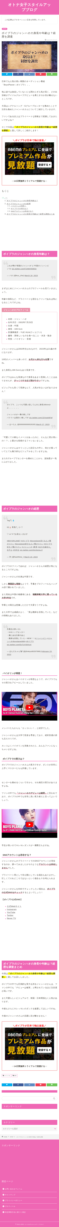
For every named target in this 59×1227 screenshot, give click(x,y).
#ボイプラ (25, 541)
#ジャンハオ (27, 547)
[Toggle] (6, 198)
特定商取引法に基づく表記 (15, 1212)
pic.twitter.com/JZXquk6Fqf (40, 418)
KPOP (4, 29)
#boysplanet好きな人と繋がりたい (29, 544)
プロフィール (10, 1206)
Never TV (11, 918)
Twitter (10, 915)
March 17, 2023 (43, 424)
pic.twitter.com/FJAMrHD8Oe (24, 269)
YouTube (11, 912)
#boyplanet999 (18, 641)
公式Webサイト (14, 906)
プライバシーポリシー (13, 1200)
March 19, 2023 (31, 557)
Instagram (12, 909)
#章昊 (35, 547)
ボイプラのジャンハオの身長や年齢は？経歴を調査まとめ (31, 214)
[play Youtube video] (29, 707)
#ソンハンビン (41, 638)
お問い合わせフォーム (13, 1189)
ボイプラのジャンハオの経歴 (19, 204)
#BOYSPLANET (13, 541)
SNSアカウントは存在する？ (22, 211)
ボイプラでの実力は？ (19, 208)
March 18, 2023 (31, 275)
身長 (15, 1075)
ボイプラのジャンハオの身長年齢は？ (22, 201)
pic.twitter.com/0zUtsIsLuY (31, 550)
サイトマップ (10, 1195)
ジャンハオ (7, 1075)
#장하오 (16, 550)
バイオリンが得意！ (18, 206)
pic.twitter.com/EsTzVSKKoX (19, 645)
